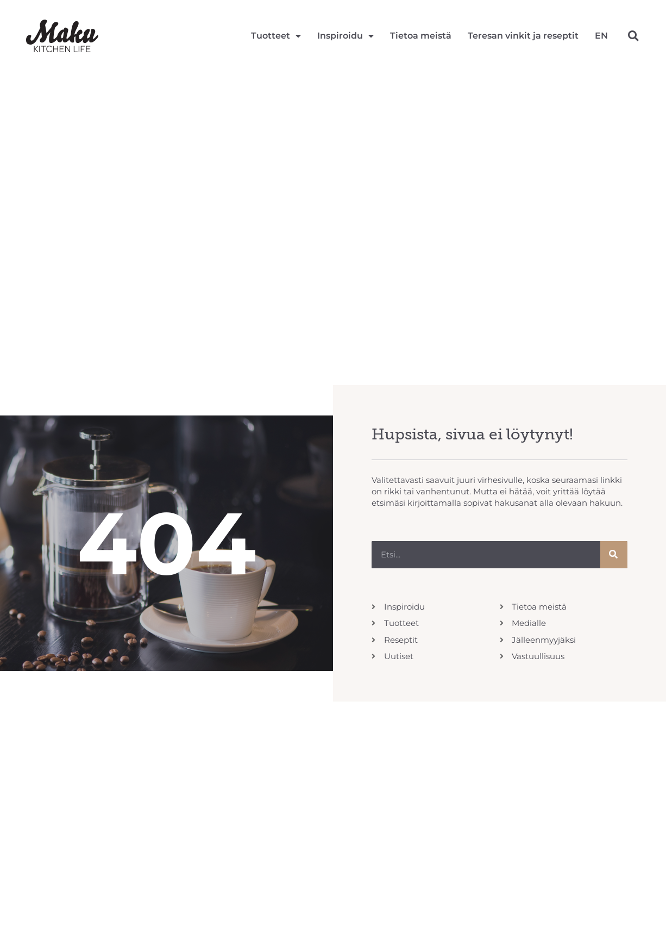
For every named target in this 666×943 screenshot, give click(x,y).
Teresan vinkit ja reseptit (523, 35)
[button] (633, 35)
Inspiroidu (345, 36)
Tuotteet (276, 36)
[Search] (613, 554)
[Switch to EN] (601, 36)
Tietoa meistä (420, 35)
